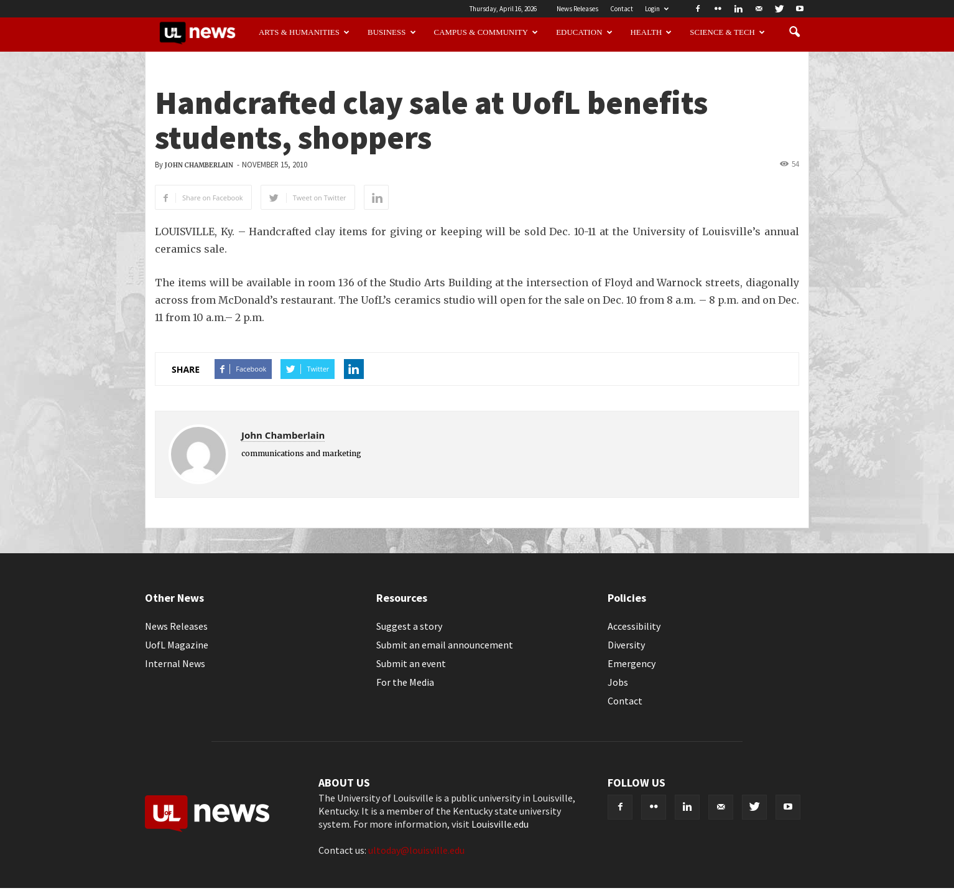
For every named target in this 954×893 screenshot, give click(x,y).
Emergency (631, 663)
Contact (621, 8)
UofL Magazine (176, 644)
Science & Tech (727, 32)
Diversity (626, 644)
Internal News (175, 663)
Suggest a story (409, 626)
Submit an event (411, 663)
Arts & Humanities (304, 32)
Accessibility (634, 626)
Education (584, 32)
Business (392, 32)
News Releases (577, 8)
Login (657, 8)
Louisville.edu (500, 824)
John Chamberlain (199, 165)
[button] (794, 32)
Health (651, 32)
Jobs (618, 682)
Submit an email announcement (444, 644)
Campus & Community (486, 32)
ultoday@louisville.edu (416, 850)
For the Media (405, 682)
